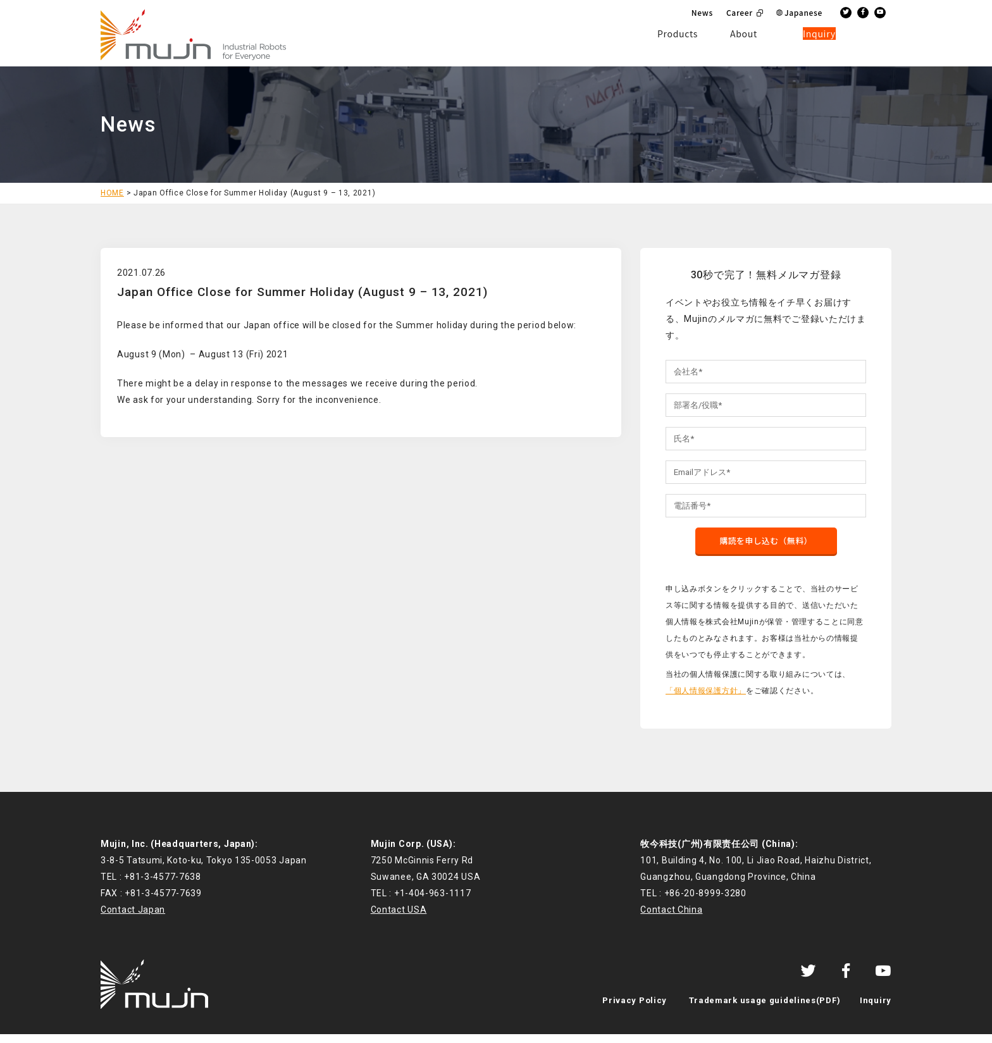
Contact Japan (133, 918)
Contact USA (399, 918)
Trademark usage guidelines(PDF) (765, 1009)
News (702, 12)
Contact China (671, 918)
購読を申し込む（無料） (766, 548)
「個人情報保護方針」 (706, 698)
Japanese (803, 12)
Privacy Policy (634, 1009)
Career (739, 12)
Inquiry (875, 1009)
